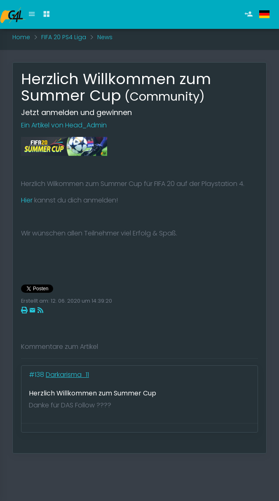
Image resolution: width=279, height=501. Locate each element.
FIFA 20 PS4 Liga (63, 37)
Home (21, 37)
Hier (27, 200)
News (105, 37)
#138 (37, 374)
